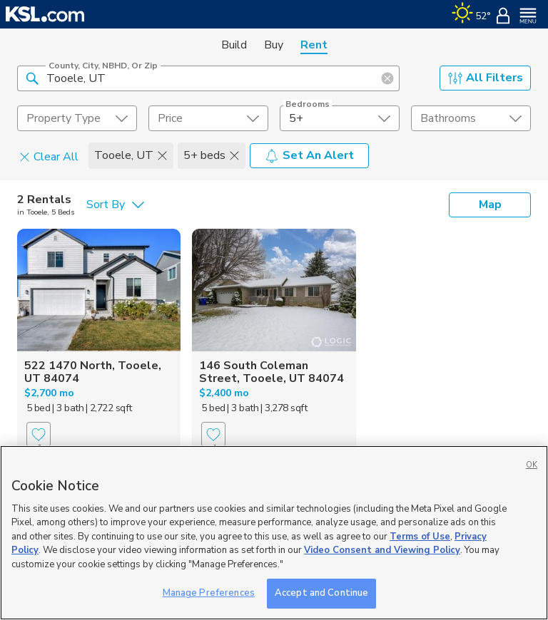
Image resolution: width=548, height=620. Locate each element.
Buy (273, 45)
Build (234, 45)
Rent (314, 45)
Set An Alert (309, 155)
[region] (274, 532)
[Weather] (471, 14)
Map (490, 204)
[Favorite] (38, 434)
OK (531, 465)
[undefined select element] (77, 118)
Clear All (48, 156)
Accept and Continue (321, 593)
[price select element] (208, 118)
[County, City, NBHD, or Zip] (208, 78)
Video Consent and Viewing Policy (382, 550)
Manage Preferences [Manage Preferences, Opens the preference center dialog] (209, 593)
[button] (32, 78)
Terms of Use (420, 536)
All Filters (485, 78)
